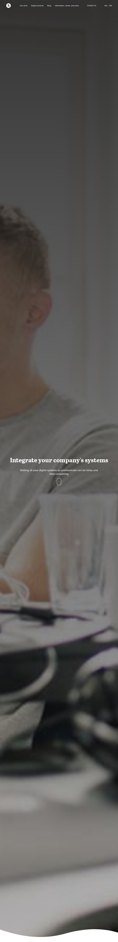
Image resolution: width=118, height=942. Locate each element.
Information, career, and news (67, 6)
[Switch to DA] (106, 6)
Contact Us (91, 5)
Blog (49, 6)
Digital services (37, 6)
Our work (23, 6)
